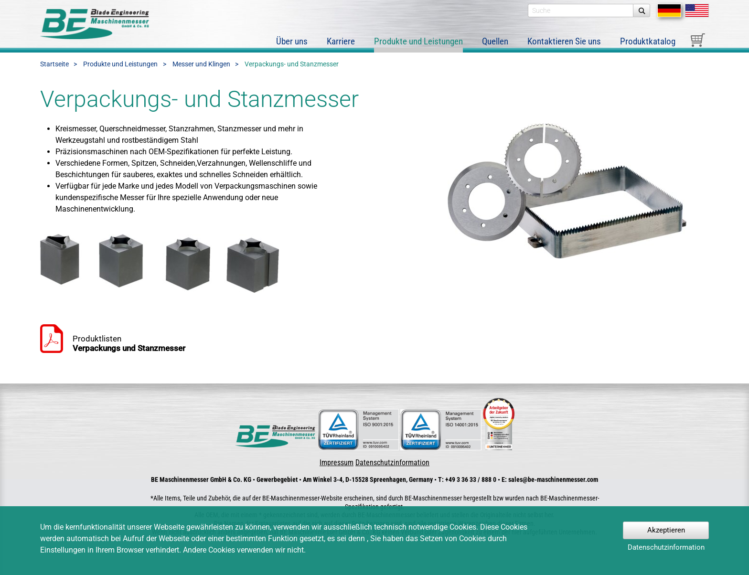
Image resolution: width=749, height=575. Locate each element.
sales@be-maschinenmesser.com (553, 479)
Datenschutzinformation (392, 462)
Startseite (54, 64)
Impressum (336, 462)
